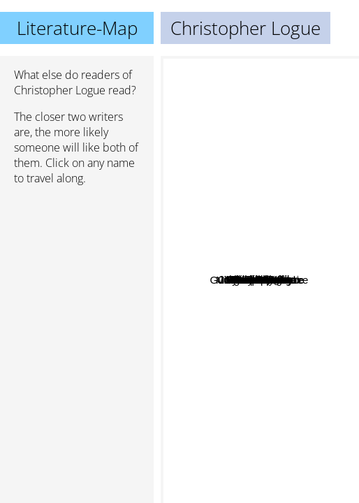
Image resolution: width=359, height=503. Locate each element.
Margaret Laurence (280, 327)
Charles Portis (231, 262)
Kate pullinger (243, 311)
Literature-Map (77, 28)
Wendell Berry (299, 246)
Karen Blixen (294, 266)
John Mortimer (277, 418)
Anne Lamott (205, 341)
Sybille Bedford (279, 285)
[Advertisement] (77, 270)
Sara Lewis (264, 220)
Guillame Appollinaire (238, 251)
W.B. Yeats (251, 151)
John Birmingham (227, 298)
